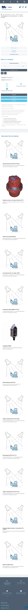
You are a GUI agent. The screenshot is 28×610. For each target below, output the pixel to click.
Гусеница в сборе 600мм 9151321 (11, 309)
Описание (14, 94)
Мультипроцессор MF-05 (9, 382)
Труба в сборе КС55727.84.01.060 (11, 418)
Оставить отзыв (14, 54)
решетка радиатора (8, 564)
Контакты (14, 100)
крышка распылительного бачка (11, 163)
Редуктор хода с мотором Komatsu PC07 (13, 200)
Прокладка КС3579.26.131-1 (10, 455)
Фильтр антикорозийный (9, 236)
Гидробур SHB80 (7, 345)
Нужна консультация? (14, 63)
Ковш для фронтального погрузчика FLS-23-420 (13, 529)
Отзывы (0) (14, 97)
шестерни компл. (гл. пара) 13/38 (11, 273)
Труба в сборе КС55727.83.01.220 (11, 491)
